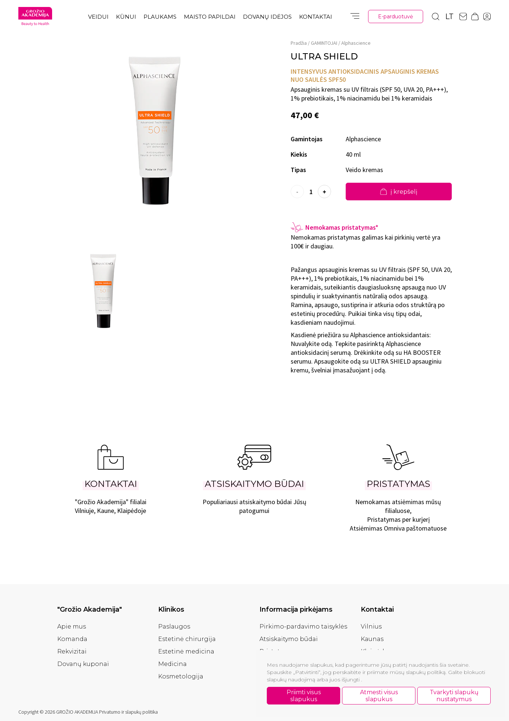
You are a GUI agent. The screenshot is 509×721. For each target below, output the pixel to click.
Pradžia (299, 43)
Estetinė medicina (186, 651)
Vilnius (371, 626)
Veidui (98, 16)
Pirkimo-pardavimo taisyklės (303, 626)
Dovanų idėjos (267, 16)
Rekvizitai (72, 651)
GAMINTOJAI (324, 43)
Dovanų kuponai (83, 663)
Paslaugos (174, 626)
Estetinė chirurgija (187, 639)
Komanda (72, 639)
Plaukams (160, 16)
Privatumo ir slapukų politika (128, 712)
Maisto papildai (210, 16)
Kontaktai (315, 16)
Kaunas (372, 639)
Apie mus (71, 626)
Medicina (172, 663)
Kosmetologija (180, 676)
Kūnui (126, 16)
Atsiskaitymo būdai (288, 639)
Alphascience (356, 43)
